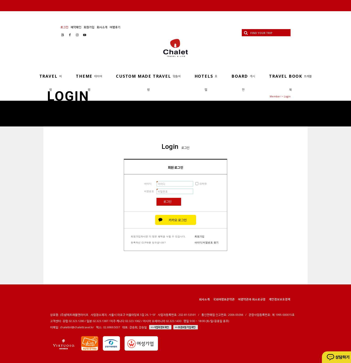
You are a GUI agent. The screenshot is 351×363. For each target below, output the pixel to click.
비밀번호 (149, 191)
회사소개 (102, 27)
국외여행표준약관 (224, 299)
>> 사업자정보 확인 (160, 327)
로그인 (64, 27)
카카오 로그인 (175, 220)
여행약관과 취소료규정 (251, 299)
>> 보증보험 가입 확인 (185, 327)
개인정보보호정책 (279, 299)
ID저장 (203, 183)
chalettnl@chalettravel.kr (77, 327)
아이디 (148, 183)
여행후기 (115, 27)
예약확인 (76, 27)
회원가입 (89, 27)
